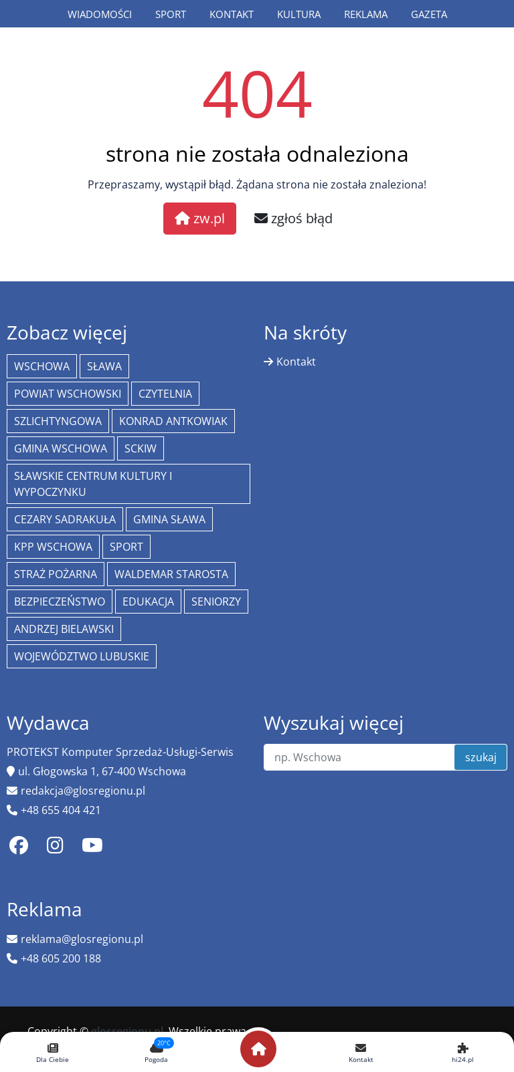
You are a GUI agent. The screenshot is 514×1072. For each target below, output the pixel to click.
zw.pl (200, 218)
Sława (104, 366)
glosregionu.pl (127, 1031)
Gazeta (429, 14)
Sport (170, 14)
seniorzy (216, 601)
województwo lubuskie (81, 656)
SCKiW (140, 448)
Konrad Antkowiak (173, 421)
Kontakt (231, 14)
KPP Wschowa (53, 546)
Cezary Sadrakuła (65, 519)
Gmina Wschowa (60, 448)
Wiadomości (100, 14)
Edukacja (148, 601)
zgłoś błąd (293, 218)
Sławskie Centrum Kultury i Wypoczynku (93, 483)
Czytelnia (165, 393)
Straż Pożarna (55, 574)
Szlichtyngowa (58, 421)
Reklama (366, 14)
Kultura (299, 14)
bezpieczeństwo (59, 601)
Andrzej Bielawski (64, 629)
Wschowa (42, 366)
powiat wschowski (67, 393)
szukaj (481, 757)
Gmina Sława (169, 519)
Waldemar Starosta (171, 574)
